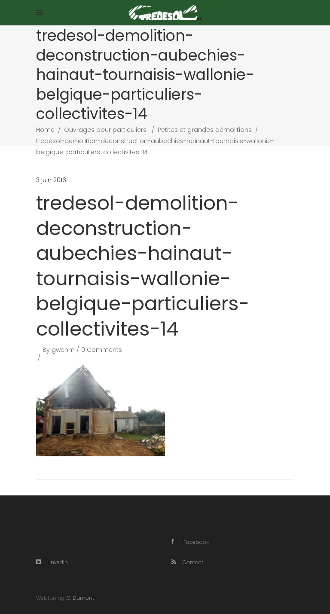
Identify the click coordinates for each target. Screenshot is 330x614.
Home (45, 129)
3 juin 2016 (51, 180)
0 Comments (101, 349)
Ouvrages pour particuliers (105, 129)
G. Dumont (80, 598)
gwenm (63, 349)
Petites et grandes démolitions (205, 129)
